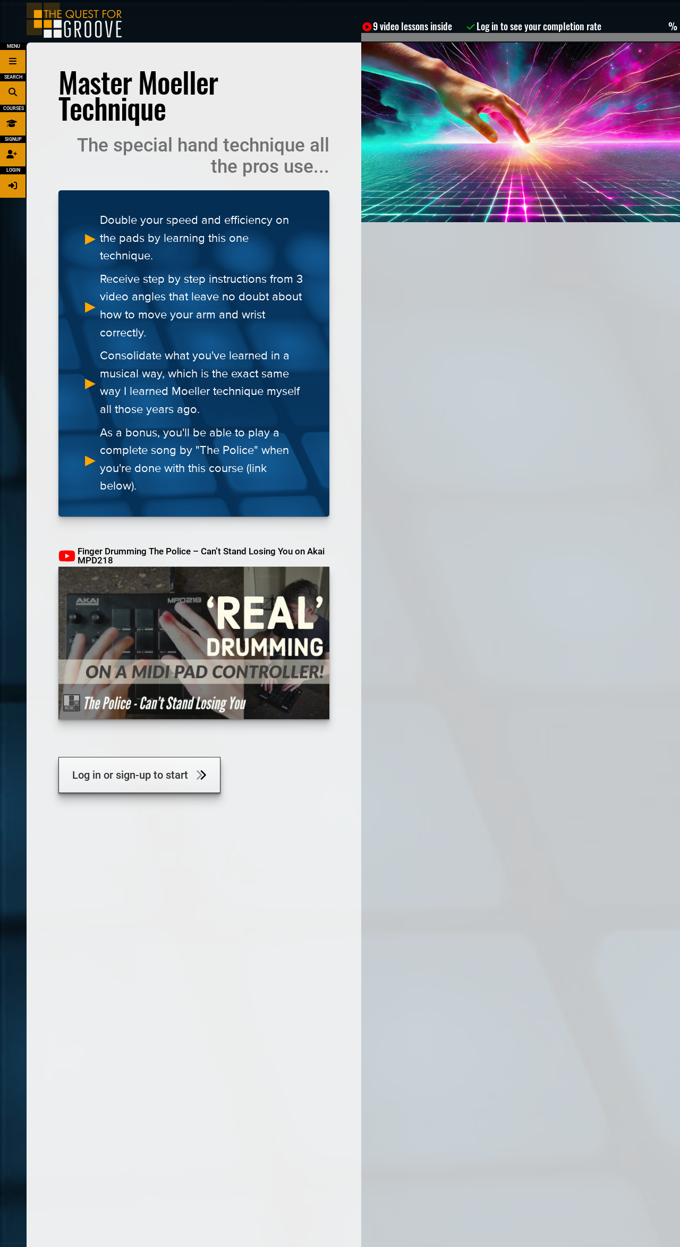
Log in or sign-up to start (139, 775)
